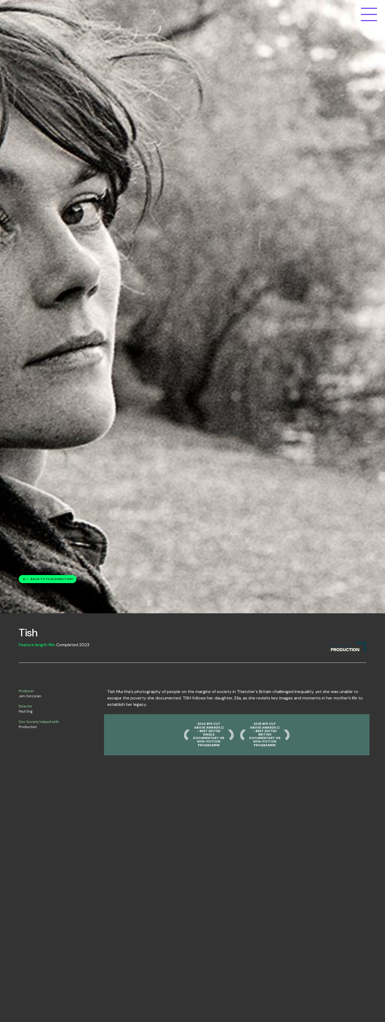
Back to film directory (51, 579)
